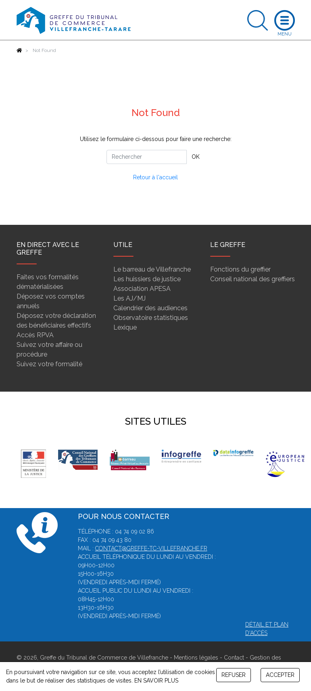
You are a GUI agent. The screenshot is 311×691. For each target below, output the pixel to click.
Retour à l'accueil (155, 177)
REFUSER (233, 675)
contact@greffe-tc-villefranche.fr (151, 548)
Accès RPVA (35, 335)
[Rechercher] (146, 157)
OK (196, 157)
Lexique (125, 327)
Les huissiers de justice (147, 279)
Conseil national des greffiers (252, 279)
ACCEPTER (280, 675)
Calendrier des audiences (150, 308)
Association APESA (142, 289)
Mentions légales (196, 657)
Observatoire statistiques (150, 318)
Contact (234, 657)
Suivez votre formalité (49, 364)
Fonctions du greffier (240, 269)
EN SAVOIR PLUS (156, 680)
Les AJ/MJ (129, 298)
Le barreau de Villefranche (152, 269)
